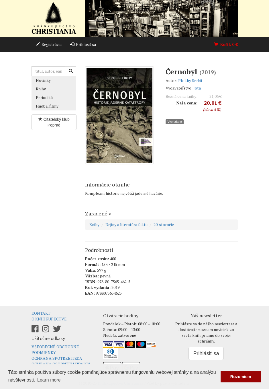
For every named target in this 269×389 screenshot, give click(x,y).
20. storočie (164, 224)
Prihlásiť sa (83, 44)
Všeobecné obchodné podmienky (55, 349)
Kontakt (41, 313)
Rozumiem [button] (240, 376)
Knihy (41, 89)
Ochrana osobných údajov (61, 364)
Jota (197, 88)
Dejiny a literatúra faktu (126, 224)
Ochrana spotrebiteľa (57, 358)
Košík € (226, 44)
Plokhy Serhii (190, 80)
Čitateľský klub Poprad (54, 122)
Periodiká (44, 97)
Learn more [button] (49, 380)
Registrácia (49, 44)
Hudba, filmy (47, 106)
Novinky (43, 80)
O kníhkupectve (49, 319)
